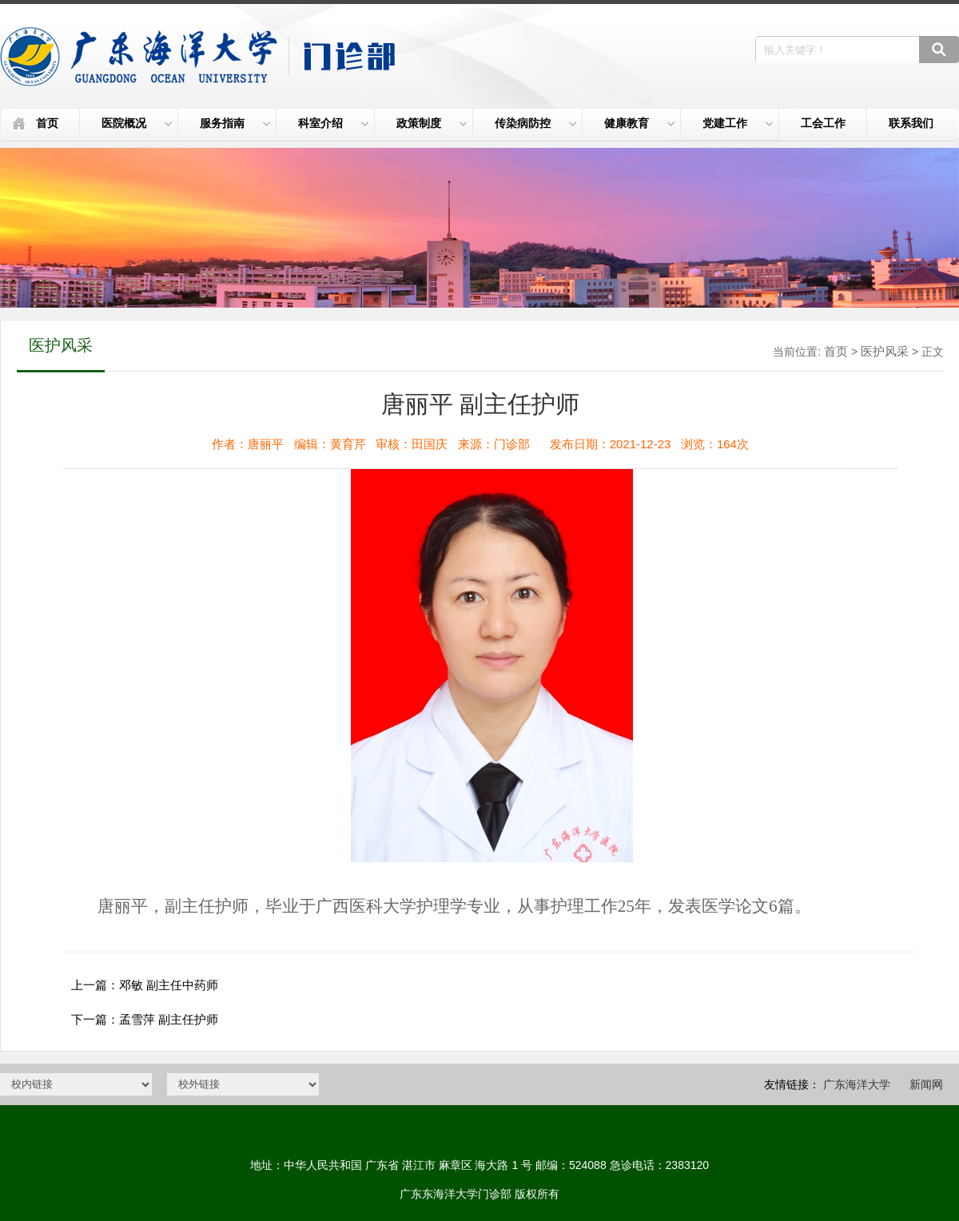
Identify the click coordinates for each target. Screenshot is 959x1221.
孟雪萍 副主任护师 (168, 1019)
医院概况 (136, 123)
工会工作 (823, 123)
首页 (47, 123)
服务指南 (235, 123)
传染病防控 (535, 123)
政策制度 (431, 123)
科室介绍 (333, 123)
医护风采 (885, 351)
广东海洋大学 (856, 1084)
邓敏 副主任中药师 (168, 985)
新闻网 (926, 1084)
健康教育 (639, 123)
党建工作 (737, 123)
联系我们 (911, 123)
